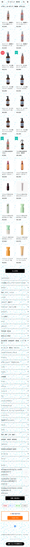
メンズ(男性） (4, 316)
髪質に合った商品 (5, 336)
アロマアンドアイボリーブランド (9, 352)
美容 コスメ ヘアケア (7, 292)
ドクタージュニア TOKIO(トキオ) (10, 362)
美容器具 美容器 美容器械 (9, 439)
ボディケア (4, 311)
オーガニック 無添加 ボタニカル (10, 347)
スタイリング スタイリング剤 (8, 307)
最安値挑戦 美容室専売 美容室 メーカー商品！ (13, 342)
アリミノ (3, 381)
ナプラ (2, 367)
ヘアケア (3, 297)
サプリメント (4, 444)
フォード (3, 425)
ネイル (2, 429)
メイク (2, 321)
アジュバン (4, 357)
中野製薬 (3, 376)
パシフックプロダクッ (6, 400)
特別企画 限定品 (6, 331)
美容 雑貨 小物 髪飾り (8, 434)
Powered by (15, 539)
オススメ (3, 287)
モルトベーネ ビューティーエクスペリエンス (12, 410)
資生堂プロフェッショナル (7, 420)
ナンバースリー (5, 415)
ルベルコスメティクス (6, 405)
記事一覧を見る (15, 498)
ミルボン (3, 372)
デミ (2, 396)
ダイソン (3, 458)
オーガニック (4, 454)
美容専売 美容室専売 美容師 (8, 449)
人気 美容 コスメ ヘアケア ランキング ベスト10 (13, 283)
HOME (3, 6)
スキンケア (4, 326)
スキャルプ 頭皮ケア (6, 302)
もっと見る (15, 271)
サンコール (4, 391)
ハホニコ (3, 386)
